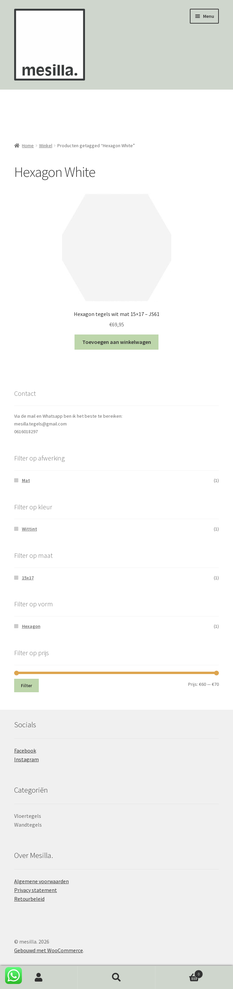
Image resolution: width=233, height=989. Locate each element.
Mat (26, 480)
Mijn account (39, 977)
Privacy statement (35, 890)
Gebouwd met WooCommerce (48, 950)
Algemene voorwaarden (41, 881)
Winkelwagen (179, 973)
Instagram (26, 759)
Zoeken (116, 977)
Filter (26, 685)
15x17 (28, 578)
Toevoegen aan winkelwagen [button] (116, 342)
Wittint (29, 529)
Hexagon (31, 626)
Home (28, 145)
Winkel (45, 145)
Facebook (25, 750)
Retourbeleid (29, 898)
